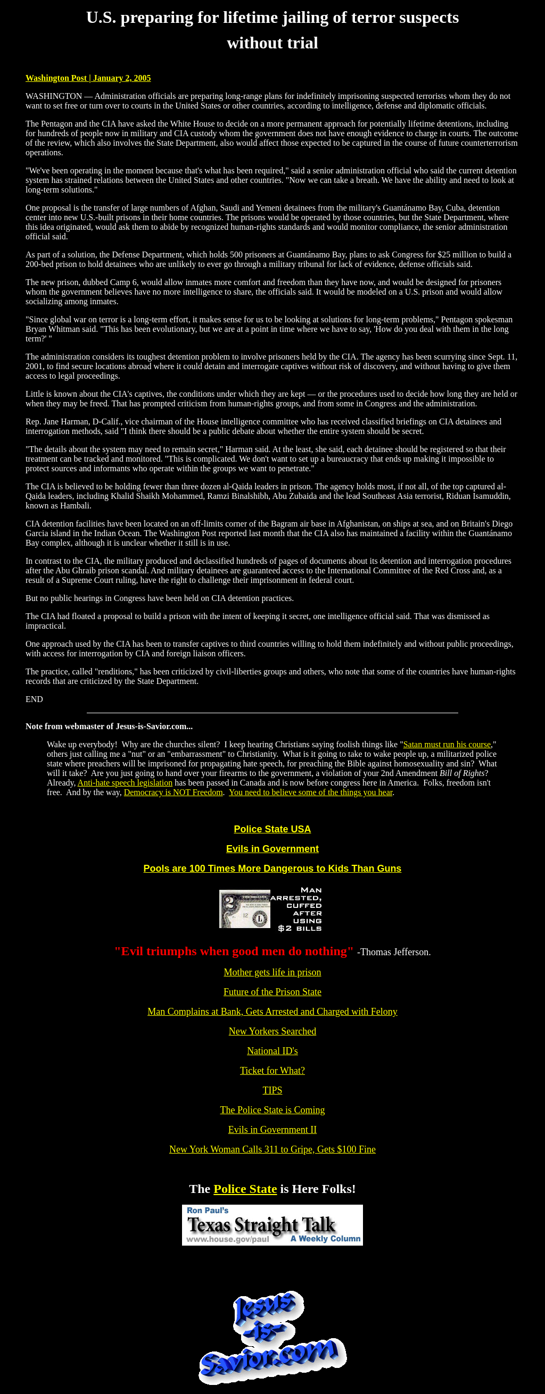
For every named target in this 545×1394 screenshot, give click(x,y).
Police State (245, 1189)
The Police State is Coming (272, 1110)
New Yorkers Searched (272, 1031)
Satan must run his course (447, 744)
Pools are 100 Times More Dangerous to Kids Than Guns (273, 868)
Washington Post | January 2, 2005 (88, 77)
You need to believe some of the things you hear (310, 792)
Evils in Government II (272, 1129)
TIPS (272, 1090)
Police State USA (272, 829)
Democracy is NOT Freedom (173, 792)
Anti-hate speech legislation (125, 782)
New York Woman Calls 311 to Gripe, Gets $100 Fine (272, 1149)
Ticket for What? (272, 1070)
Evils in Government (272, 849)
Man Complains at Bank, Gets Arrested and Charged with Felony (272, 1011)
